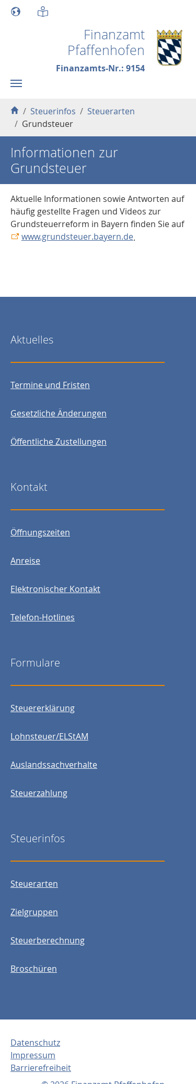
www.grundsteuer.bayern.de (77, 236)
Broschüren (33, 968)
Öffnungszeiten (40, 532)
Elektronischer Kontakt (55, 589)
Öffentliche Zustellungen (58, 441)
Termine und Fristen (50, 385)
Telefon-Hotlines (42, 617)
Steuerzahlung (38, 793)
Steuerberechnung (47, 940)
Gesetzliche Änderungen (58, 413)
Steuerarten (34, 883)
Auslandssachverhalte (53, 764)
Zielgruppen (34, 912)
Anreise (25, 560)
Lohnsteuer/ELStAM (49, 736)
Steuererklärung (42, 708)
